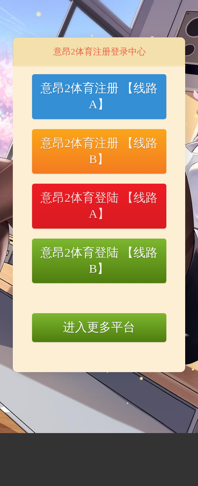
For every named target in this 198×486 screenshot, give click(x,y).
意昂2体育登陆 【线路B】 (99, 260)
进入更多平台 (99, 327)
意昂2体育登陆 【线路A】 (99, 205)
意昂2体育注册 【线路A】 (99, 96)
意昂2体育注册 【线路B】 (99, 151)
